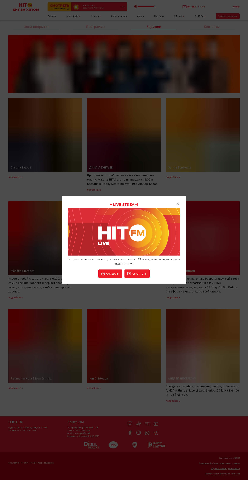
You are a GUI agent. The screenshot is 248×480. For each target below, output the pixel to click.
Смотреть (136, 274)
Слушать (110, 274)
